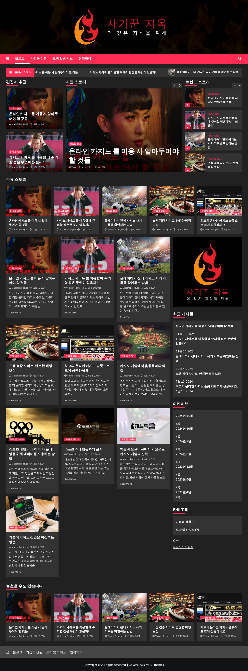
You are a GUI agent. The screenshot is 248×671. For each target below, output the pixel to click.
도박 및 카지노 (63, 58)
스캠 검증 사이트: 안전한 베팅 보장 (198, 373)
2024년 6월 (183, 454)
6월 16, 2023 (149, 459)
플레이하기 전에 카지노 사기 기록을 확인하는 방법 (222, 143)
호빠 (176, 540)
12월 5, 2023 (94, 454)
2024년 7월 (183, 441)
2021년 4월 (183, 492)
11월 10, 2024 (98, 167)
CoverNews (137, 664)
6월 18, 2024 (38, 463)
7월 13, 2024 (182, 229)
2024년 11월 (184, 415)
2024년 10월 (184, 428)
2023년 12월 (184, 466)
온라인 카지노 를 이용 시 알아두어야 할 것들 (60, 72)
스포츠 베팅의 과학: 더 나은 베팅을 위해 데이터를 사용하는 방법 (32, 454)
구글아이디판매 (183, 547)
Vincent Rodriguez (80, 167)
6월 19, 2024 (230, 229)
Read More (15, 312)
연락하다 (85, 58)
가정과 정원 (38, 58)
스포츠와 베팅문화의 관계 (83, 449)
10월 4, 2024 (134, 229)
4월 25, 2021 (38, 547)
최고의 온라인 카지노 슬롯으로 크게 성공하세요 (207, 386)
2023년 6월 (183, 479)
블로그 (19, 58)
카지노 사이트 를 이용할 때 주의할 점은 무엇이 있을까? (132, 72)
